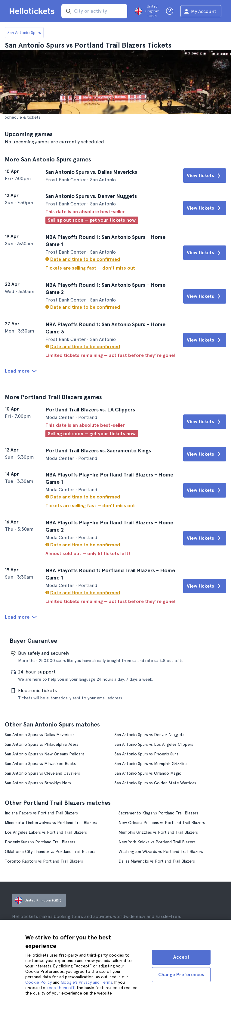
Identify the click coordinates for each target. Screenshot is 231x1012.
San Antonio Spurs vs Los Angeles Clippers (154, 744)
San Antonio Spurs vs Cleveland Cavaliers (42, 773)
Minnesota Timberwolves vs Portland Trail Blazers (51, 822)
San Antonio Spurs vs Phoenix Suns (146, 753)
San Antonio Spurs (24, 32)
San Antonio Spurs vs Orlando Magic (148, 773)
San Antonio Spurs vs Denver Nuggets (149, 734)
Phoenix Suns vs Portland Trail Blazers (40, 841)
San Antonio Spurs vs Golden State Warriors (155, 782)
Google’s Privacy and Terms (86, 982)
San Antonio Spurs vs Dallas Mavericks (40, 734)
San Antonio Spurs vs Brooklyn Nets (38, 782)
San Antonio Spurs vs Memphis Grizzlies (151, 763)
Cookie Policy (38, 982)
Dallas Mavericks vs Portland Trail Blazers (157, 861)
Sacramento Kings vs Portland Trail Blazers (158, 813)
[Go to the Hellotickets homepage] (33, 11)
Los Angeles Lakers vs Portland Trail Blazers (46, 832)
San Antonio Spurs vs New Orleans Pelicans (45, 753)
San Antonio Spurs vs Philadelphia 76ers (41, 744)
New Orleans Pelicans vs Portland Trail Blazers (162, 822)
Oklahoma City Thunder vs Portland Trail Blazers (50, 851)
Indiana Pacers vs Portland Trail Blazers (41, 813)
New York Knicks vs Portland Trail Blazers (157, 841)
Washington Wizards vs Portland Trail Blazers (161, 851)
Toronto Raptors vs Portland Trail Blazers (44, 861)
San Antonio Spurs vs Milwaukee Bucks (40, 763)
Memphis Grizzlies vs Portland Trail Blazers (158, 832)
